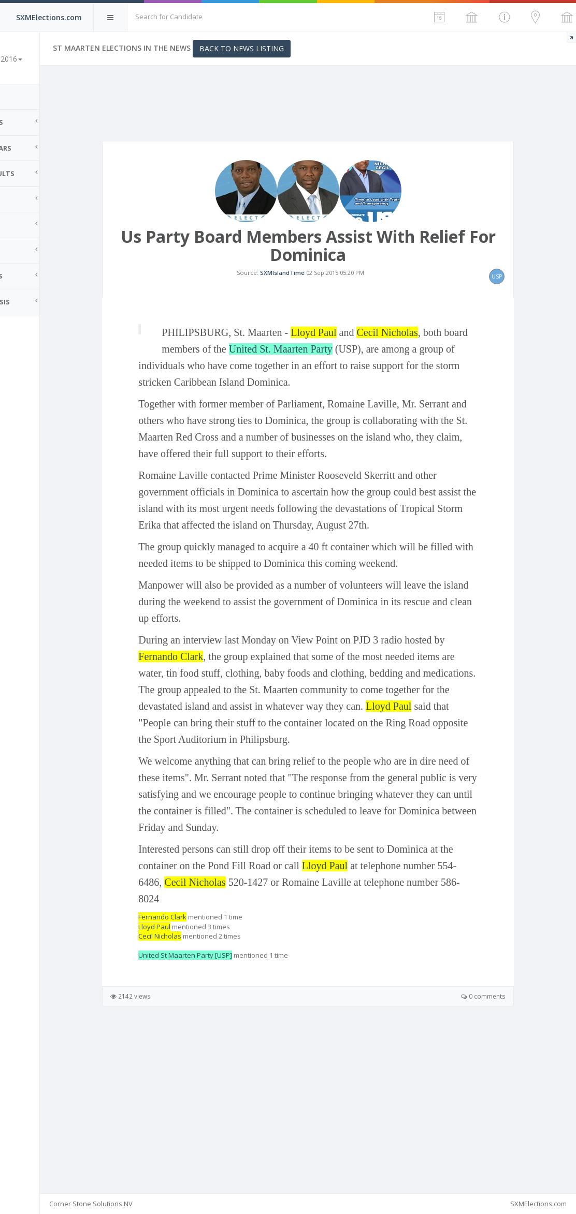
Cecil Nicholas (440, 378)
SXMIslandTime (309, 295)
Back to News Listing (295, 48)
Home (20, 96)
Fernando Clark (267, 768)
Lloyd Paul (367, 378)
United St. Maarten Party (382, 395)
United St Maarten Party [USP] (239, 1100)
